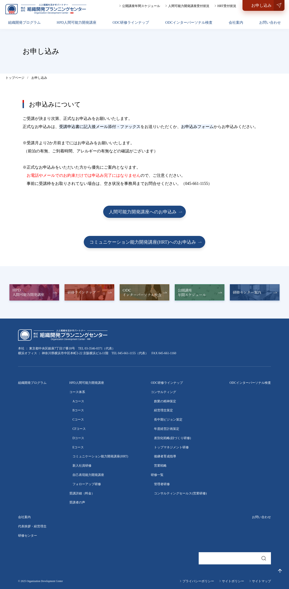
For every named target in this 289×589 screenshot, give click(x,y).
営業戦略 (160, 465)
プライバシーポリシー (198, 581)
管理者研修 (162, 484)
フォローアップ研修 (86, 484)
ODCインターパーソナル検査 (189, 22)
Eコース (78, 447)
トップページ (14, 77)
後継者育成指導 (165, 456)
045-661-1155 (127, 353)
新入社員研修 (81, 465)
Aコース (78, 401)
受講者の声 (77, 502)
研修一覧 (157, 475)
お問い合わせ (270, 22)
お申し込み (261, 5)
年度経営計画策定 (166, 429)
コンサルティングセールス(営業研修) (180, 493)
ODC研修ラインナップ (130, 22)
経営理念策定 (163, 410)
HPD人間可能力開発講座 (76, 22)
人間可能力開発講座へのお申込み (143, 211)
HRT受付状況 (226, 6)
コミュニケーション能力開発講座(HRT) (100, 456)
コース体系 (77, 392)
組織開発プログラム (24, 22)
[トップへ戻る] (280, 571)
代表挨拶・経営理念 (32, 526)
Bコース (78, 410)
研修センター (27, 535)
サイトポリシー (233, 581)
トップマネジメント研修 (171, 447)
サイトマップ (261, 581)
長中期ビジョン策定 (168, 419)
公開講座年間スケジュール (141, 6)
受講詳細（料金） (82, 493)
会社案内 (236, 22)
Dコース (78, 438)
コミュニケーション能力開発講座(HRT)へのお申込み (142, 242)
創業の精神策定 (165, 401)
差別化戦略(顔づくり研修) (172, 438)
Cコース (78, 419)
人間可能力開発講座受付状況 (188, 6)
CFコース (79, 429)
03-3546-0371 (94, 348)
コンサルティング (163, 392)
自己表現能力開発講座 (88, 475)
